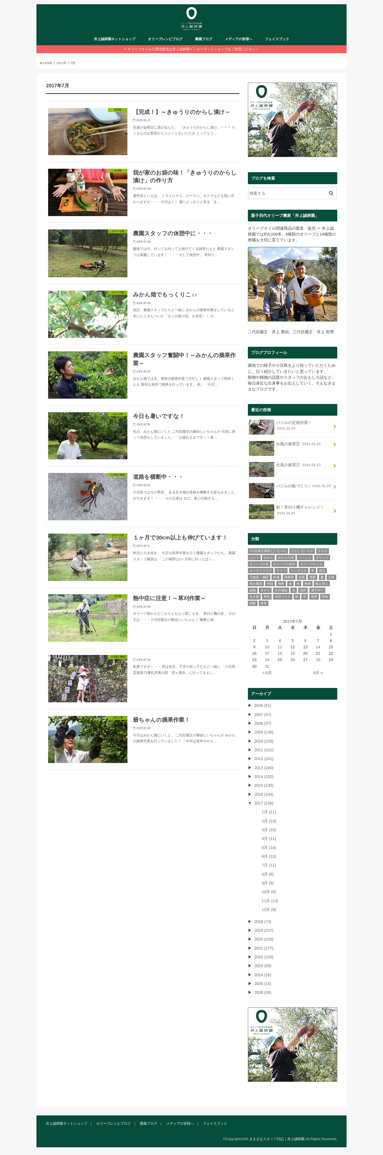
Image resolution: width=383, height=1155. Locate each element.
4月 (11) (269, 838)
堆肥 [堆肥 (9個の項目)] (312, 576)
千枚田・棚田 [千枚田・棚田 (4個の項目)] (259, 576)
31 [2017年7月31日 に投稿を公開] (267, 665)
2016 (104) (263, 793)
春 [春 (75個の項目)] (290, 583)
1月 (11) (269, 811)
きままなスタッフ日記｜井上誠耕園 (277, 1138)
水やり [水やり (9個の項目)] (265, 589)
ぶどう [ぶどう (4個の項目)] (254, 557)
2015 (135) (263, 785)
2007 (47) (262, 714)
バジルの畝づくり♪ (290, 487)
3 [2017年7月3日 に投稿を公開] (267, 640)
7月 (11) (269, 865)
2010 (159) (263, 740)
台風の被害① (285, 466)
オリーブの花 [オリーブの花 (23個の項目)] (259, 563)
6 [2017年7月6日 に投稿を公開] (305, 640)
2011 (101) (263, 749)
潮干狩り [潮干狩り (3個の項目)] (317, 589)
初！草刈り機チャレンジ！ (286, 511)
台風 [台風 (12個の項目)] (301, 576)
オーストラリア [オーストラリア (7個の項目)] (260, 570)
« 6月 (267, 672)
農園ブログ (203, 39)
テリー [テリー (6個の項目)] (281, 570)
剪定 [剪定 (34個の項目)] (322, 570)
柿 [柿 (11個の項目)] (298, 583)
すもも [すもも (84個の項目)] (322, 550)
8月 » (318, 672)
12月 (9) (269, 909)
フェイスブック (277, 39)
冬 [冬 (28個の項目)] (312, 570)
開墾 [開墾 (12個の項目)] (252, 603)
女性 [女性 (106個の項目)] (331, 576)
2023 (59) (262, 965)
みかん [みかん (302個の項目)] (268, 557)
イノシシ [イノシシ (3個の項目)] (304, 557)
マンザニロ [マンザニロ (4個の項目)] (299, 570)
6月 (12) (269, 856)
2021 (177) (263, 947)
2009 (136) (263, 731)
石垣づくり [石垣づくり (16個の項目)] (283, 596)
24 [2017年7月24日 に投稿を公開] (267, 659)
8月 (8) (268, 873)
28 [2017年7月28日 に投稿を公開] (318, 659)
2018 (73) (262, 921)
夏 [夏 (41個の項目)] (322, 576)
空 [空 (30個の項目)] (304, 596)
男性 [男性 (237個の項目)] (267, 596)
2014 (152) (263, 776)
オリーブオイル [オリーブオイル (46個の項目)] (311, 563)
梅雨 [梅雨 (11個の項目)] (308, 583)
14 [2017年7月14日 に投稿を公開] (318, 646)
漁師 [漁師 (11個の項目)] (303, 589)
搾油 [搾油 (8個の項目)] (270, 583)
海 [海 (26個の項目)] (293, 589)
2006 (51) (262, 705)
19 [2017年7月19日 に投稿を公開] (292, 653)
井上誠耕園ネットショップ (114, 39)
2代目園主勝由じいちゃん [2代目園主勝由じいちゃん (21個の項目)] (267, 550)
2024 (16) (262, 974)
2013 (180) (263, 767)
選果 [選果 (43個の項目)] (314, 596)
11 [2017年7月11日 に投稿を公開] (280, 646)
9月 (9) (268, 882)
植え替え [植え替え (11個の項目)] (321, 583)
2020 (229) (263, 939)
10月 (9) (269, 891)
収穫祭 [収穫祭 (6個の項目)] (289, 576)
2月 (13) (269, 820)
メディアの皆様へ (238, 39)
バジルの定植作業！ (280, 426)
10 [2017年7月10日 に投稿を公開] (267, 646)
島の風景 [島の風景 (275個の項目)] (255, 583)
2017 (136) (263, 803)
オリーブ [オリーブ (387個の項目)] (322, 557)
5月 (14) (269, 847)
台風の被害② (285, 445)
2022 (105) (263, 956)
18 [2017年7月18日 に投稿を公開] (280, 653)
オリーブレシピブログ (165, 39)
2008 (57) (262, 722)
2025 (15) (262, 983)
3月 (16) (269, 829)
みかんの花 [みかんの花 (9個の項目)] (286, 557)
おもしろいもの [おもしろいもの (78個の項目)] (302, 550)
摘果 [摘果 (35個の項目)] (281, 583)
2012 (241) (263, 758)
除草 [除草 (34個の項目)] (263, 603)
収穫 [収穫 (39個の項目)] (276, 576)
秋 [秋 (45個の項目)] (296, 596)
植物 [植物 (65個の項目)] (252, 589)
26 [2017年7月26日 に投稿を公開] (292, 659)
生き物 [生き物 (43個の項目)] (254, 596)
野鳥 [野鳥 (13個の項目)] (325, 596)
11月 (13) (270, 900)
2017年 (61, 63)
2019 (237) (263, 929)
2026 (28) (262, 992)
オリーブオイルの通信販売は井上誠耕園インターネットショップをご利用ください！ (193, 49)
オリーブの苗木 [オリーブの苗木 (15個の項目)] (284, 563)
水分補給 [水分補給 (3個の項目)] (281, 589)
